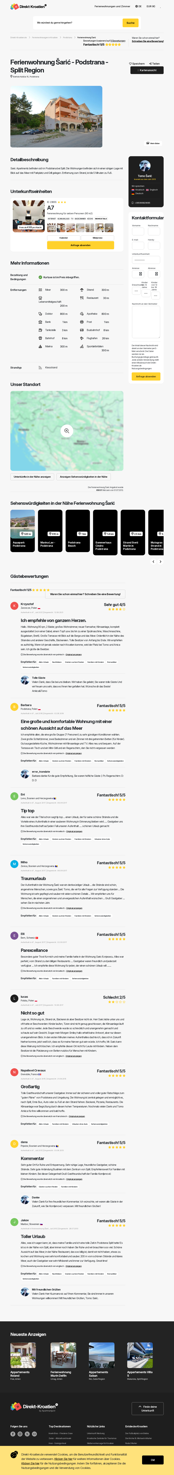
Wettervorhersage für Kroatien (100, 1443)
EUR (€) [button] (151, 6)
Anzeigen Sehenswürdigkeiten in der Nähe (83, 476)
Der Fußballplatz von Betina (137, 1433)
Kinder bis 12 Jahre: (145, 284)
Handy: (151, 240)
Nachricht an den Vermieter (144, 304)
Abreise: (152, 268)
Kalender (64, 238)
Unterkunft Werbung (96, 1433)
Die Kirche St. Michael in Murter (138, 1438)
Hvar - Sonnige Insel (57, 1443)
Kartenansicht (147, 70)
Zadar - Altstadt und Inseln (60, 1438)
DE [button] (138, 6)
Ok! (153, 1460)
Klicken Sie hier (63, 1459)
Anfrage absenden (80, 245)
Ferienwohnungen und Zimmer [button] (112, 6)
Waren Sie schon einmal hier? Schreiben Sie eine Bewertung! (85, 594)
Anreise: (136, 268)
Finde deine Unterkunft (148, 1408)
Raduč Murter (131, 1443)
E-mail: (135, 240)
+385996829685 (141, 202)
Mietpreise (97, 238)
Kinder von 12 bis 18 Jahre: (154, 286)
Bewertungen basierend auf (104, 43)
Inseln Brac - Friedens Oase (61, 1433)
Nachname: (153, 225)
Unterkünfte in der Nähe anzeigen (32, 476)
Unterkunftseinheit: (141, 254)
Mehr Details (101, 219)
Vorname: (136, 225)
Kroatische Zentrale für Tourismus (102, 1438)
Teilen (154, 63)
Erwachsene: (136, 283)
